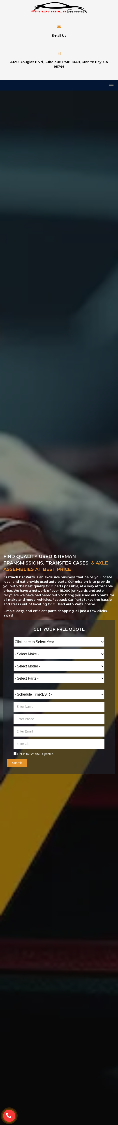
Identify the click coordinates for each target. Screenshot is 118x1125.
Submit (17, 763)
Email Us (59, 35)
